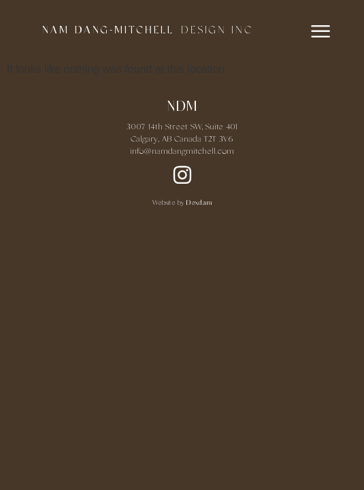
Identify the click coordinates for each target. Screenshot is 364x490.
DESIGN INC (217, 30)
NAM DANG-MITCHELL (108, 30)
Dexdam (199, 203)
